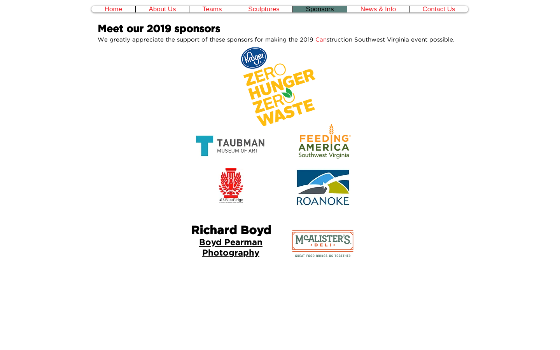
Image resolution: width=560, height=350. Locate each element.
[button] (212, 9)
